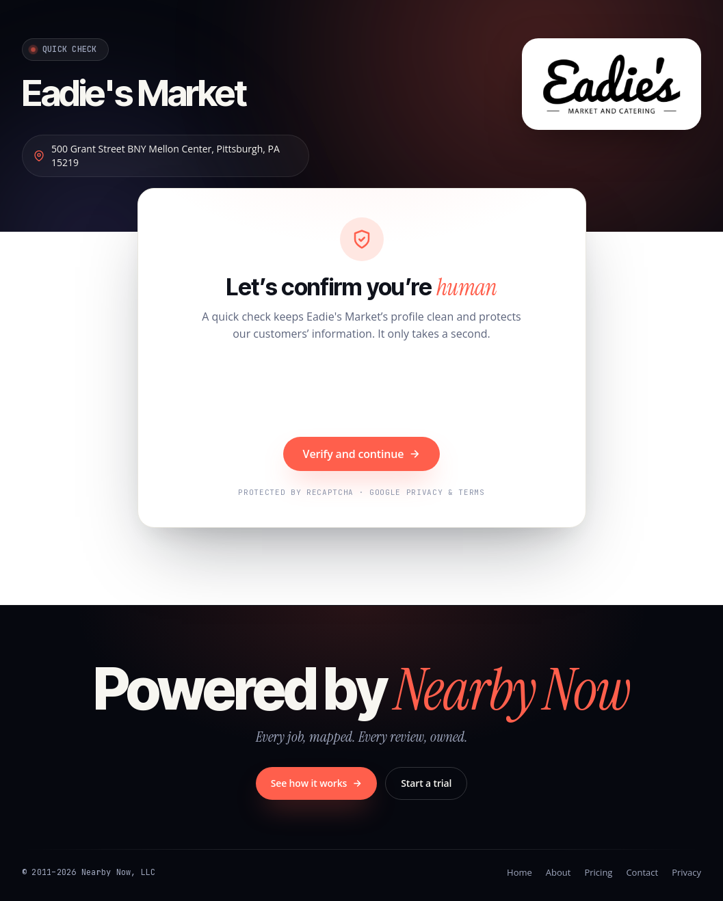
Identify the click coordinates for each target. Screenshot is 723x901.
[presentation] (362, 391)
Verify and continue (362, 453)
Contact (642, 872)
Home (519, 872)
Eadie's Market (134, 93)
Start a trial (426, 783)
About (558, 872)
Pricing (598, 872)
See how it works (317, 783)
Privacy (686, 872)
